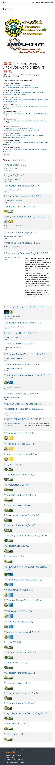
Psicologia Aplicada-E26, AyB (20, 621)
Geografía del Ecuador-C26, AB (21, 474)
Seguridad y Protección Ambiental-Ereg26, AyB (26, 568)
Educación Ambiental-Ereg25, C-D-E (23, 322)
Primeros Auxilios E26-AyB (19, 683)
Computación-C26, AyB (17, 485)
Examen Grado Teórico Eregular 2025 (24, 404)
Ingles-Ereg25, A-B (15, 175)
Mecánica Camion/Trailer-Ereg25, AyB (24, 600)
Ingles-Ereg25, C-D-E (16, 165)
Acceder (50, 2)
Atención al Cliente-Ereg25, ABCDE (23, 243)
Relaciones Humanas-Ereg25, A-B (22, 364)
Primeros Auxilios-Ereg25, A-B (20, 343)
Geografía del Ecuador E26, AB (21, 652)
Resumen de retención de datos (15, 762)
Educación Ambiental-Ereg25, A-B (22, 185)
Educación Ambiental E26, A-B (21, 673)
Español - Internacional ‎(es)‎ (14, 755)
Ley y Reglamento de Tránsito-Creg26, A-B (26, 535)
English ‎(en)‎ (10, 757)
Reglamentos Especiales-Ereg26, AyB (24, 579)
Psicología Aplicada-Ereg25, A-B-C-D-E (24, 307)
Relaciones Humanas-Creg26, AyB (22, 515)
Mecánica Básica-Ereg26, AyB (20, 703)
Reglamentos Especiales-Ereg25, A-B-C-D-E (27, 253)
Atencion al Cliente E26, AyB (19, 611)
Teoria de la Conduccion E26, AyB (22, 632)
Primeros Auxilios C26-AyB (19, 505)
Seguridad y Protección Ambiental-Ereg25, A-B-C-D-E (28, 376)
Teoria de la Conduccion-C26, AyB (22, 454)
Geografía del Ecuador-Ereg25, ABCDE (24, 409)
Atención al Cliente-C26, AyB (20, 433)
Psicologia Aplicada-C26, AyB (20, 444)
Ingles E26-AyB (13, 642)
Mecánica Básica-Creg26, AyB (20, 525)
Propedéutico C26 (15, 556)
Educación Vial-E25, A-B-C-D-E (20, 206)
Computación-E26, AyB (17, 662)
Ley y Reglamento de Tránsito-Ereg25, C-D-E (27, 216)
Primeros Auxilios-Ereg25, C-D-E (21, 333)
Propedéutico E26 (14, 734)
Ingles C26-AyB (13, 464)
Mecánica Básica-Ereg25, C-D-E (21, 232)
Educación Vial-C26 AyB (17, 546)
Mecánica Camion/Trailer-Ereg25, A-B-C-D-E (27, 354)
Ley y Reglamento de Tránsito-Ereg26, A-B (26, 713)
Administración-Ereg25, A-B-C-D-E (22, 393)
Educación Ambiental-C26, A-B (21, 495)
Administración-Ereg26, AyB (19, 590)
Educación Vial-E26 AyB (17, 723)
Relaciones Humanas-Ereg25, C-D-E (23, 196)
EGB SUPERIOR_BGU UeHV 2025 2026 (25, 419)
